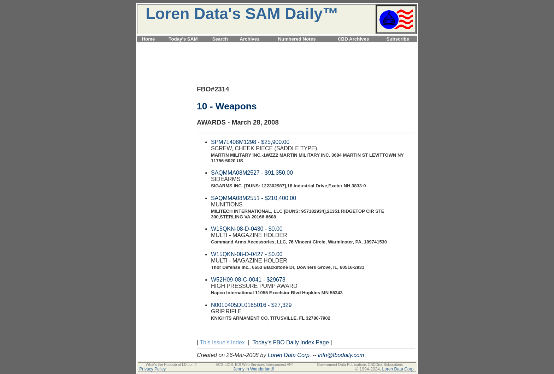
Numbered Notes (297, 39)
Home (148, 39)
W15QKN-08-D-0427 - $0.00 (247, 254)
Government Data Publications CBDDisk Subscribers (360, 365)
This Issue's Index (222, 342)
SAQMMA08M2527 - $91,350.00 (252, 173)
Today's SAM (183, 39)
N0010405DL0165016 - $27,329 (251, 305)
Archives (249, 39)
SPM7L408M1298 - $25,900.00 (250, 142)
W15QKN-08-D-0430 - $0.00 (247, 229)
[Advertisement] (277, 46)
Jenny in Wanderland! (253, 369)
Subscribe (398, 39)
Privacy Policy (152, 369)
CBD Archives (353, 39)
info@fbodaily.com (341, 355)
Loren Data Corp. (289, 355)
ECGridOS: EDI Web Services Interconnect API (254, 365)
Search (220, 39)
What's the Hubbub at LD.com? (171, 365)
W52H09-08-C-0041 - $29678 (248, 280)
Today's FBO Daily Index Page (291, 342)
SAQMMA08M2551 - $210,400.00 (253, 198)
